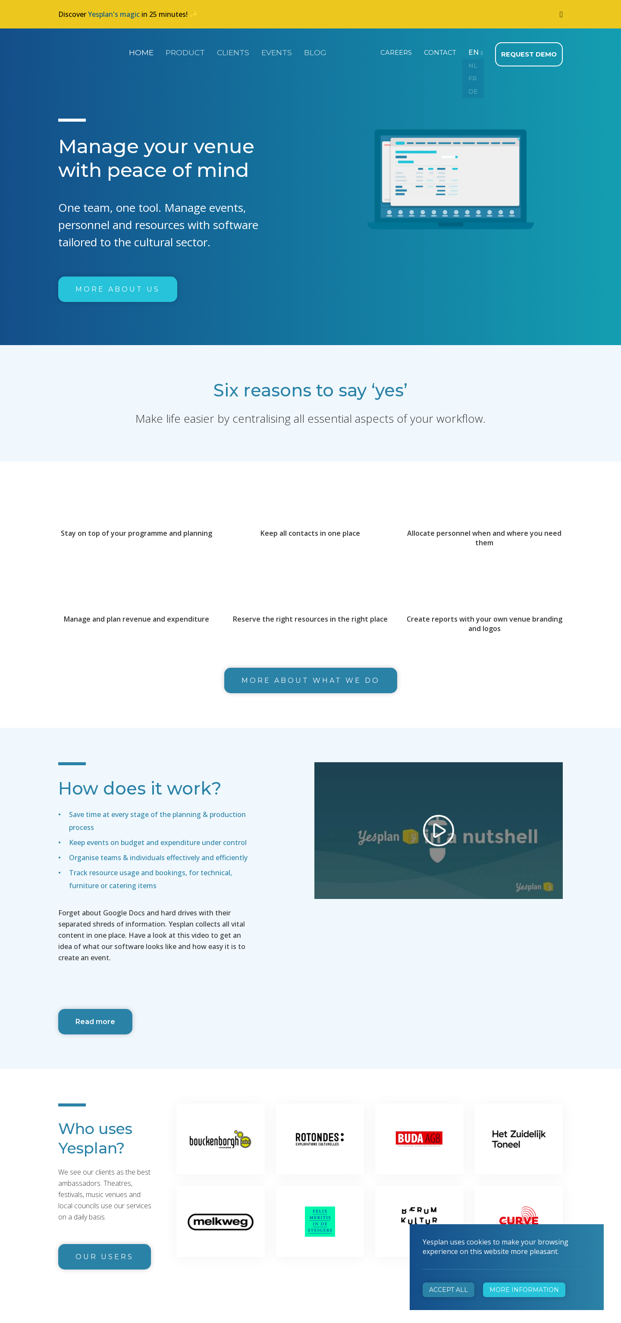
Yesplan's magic (114, 14)
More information (524, 1290)
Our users (104, 1254)
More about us (117, 287)
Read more (95, 1019)
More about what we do (311, 678)
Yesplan (90, 51)
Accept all (448, 1290)
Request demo (530, 52)
